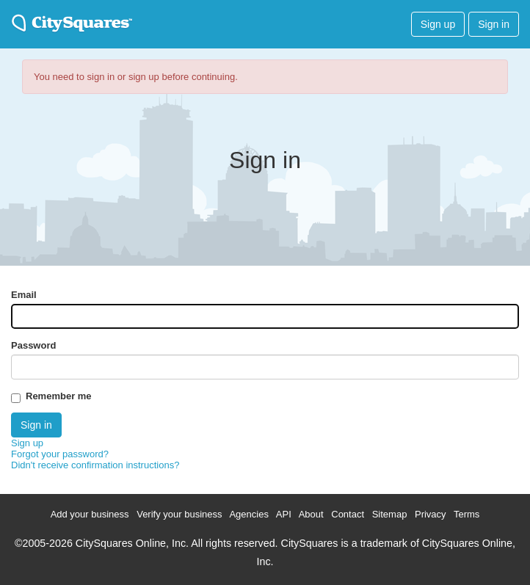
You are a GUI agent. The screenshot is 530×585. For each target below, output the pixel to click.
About (311, 514)
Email (24, 294)
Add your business (90, 514)
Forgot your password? (60, 453)
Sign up (438, 24)
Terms (466, 514)
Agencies (248, 514)
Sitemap (389, 514)
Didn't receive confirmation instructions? (95, 464)
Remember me (59, 395)
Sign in (493, 24)
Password (33, 345)
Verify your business (179, 514)
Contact (347, 514)
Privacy (430, 514)
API (283, 514)
